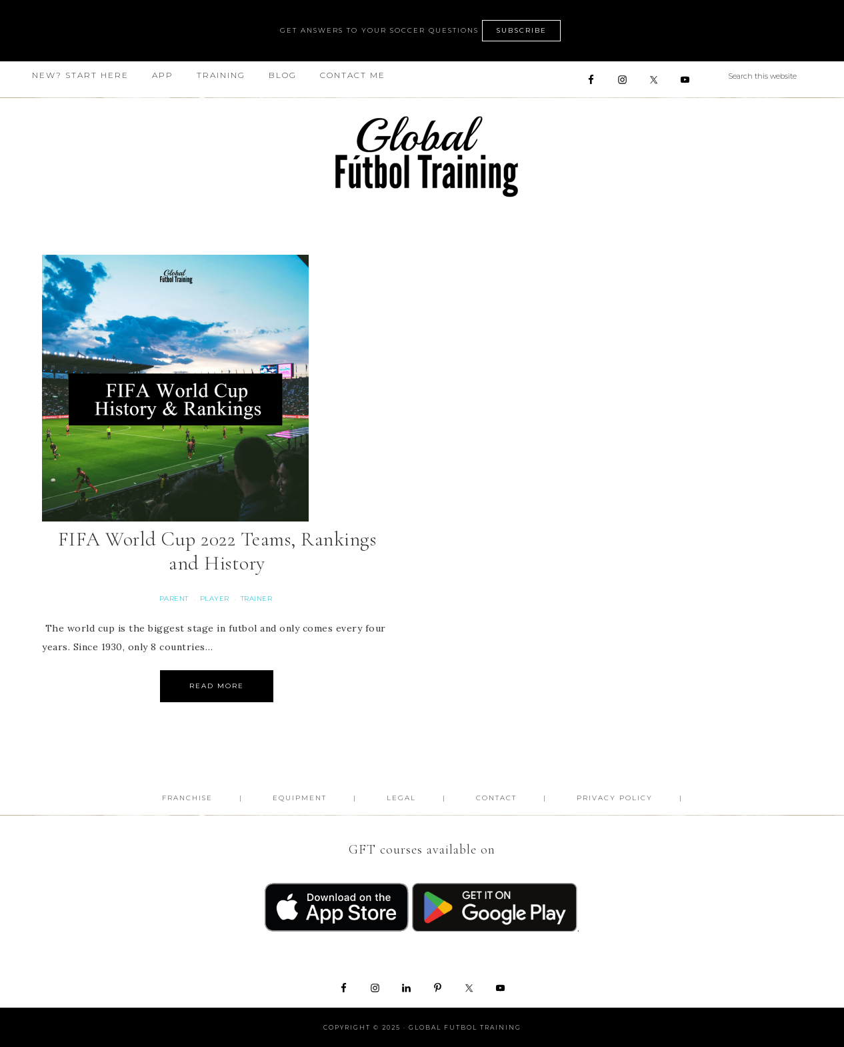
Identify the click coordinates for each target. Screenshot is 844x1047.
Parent (174, 598)
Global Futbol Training (422, 156)
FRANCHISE (187, 798)
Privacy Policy (615, 798)
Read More (216, 686)
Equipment (300, 798)
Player (214, 598)
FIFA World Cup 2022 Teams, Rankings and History (217, 551)
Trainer (257, 598)
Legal (401, 798)
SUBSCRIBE (521, 30)
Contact (496, 798)
